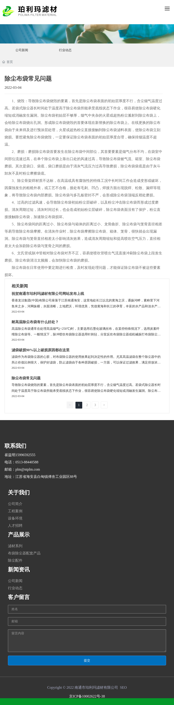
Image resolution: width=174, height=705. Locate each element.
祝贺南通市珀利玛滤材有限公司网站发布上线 (48, 294)
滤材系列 (15, 546)
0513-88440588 (26, 462)
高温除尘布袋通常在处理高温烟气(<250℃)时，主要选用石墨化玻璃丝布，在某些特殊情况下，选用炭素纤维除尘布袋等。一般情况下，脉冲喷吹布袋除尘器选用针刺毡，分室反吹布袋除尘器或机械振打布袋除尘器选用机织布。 (86, 334)
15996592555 (25, 455)
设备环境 (15, 518)
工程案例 (15, 511)
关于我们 (19, 493)
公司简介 (15, 504)
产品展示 (19, 535)
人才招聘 (15, 525)
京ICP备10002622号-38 (87, 696)
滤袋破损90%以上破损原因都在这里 (41, 350)
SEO (123, 687)
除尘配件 (15, 560)
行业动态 (15, 588)
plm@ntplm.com (27, 469)
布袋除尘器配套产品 (24, 553)
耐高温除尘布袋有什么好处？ (35, 322)
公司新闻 (15, 581)
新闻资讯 (19, 570)
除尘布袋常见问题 (26, 378)
